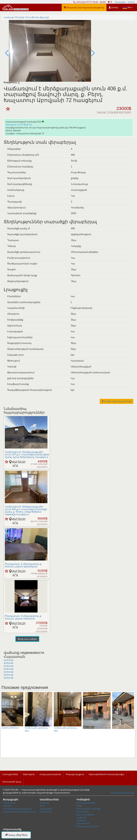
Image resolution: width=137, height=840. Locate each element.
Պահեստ (81, 820)
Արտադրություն (85, 814)
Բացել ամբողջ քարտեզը (116, 401)
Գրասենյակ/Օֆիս (86, 803)
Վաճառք (81, 817)
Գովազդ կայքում (75, 774)
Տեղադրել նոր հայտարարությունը (84, 7)
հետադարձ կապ (120, 793)
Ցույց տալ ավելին (27, 639)
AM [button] (128, 7)
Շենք (79, 806)
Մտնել (131, 2)
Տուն (42, 806)
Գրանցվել (120, 2)
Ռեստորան (82, 811)
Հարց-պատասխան (50, 774)
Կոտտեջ (44, 803)
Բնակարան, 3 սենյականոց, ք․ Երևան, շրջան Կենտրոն (23, 617)
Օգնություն (29, 774)
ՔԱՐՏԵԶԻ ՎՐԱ (18, 463)
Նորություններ (10, 774)
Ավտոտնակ (82, 823)
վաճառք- (9, 660)
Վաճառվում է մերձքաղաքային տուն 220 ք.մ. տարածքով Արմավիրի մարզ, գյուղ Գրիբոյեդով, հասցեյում (27, 454)
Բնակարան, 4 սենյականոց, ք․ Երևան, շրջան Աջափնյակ (23, 565)
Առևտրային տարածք (88, 809)
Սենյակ (7, 806)
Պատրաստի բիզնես (87, 826)
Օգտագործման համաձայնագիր (106, 774)
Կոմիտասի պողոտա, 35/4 (33, 712)
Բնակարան (9, 803)
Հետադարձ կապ (11, 781)
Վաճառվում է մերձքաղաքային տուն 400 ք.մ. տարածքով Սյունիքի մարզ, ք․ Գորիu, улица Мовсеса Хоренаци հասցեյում (26, 510)
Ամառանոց (46, 809)
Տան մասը (45, 811)
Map (132, 793)
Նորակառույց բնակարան (17, 809)
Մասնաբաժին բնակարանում (19, 811)
